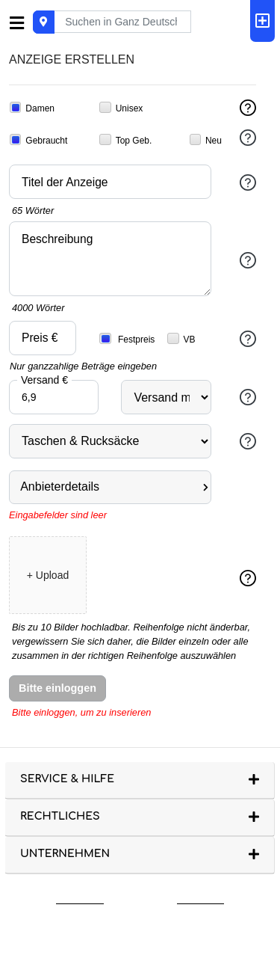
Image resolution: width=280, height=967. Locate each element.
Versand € (44, 379)
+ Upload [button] (48, 575)
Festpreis (127, 339)
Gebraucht (38, 140)
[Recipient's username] (122, 21)
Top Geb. (125, 140)
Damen (32, 108)
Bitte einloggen (57, 688)
